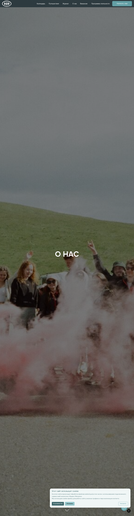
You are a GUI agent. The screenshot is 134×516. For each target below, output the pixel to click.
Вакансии (83, 4)
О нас (74, 4)
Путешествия (54, 4)
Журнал (66, 4)
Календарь (41, 4)
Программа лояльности (100, 4)
